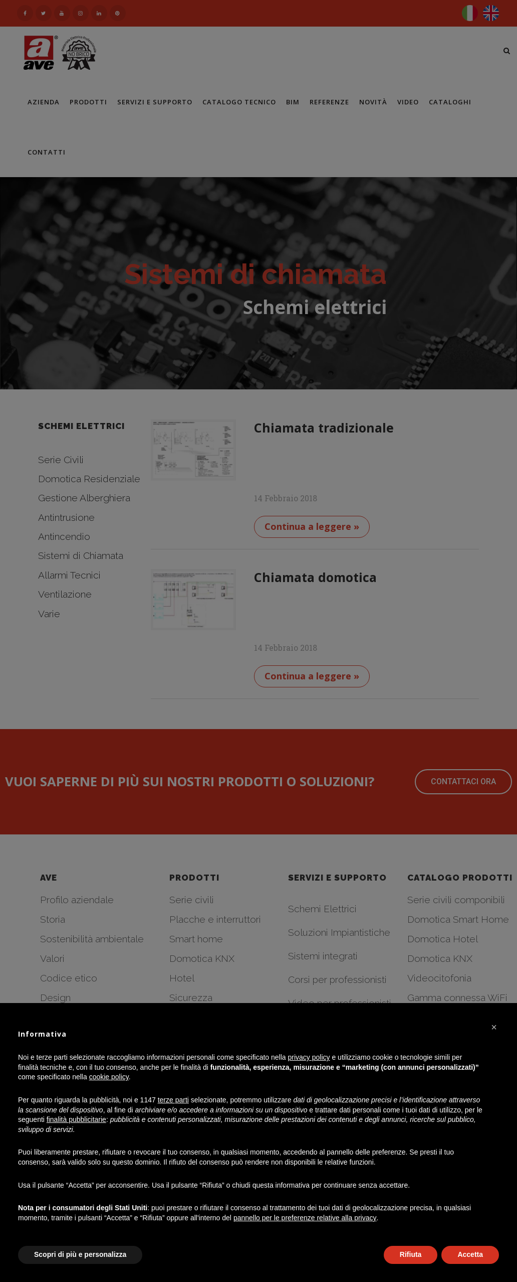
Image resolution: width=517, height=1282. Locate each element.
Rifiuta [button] (411, 1254)
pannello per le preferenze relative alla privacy (305, 1218)
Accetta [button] (470, 1254)
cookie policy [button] (109, 1077)
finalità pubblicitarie (76, 1119)
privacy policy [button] (309, 1057)
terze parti (173, 1100)
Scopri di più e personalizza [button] (80, 1254)
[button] (494, 1027)
